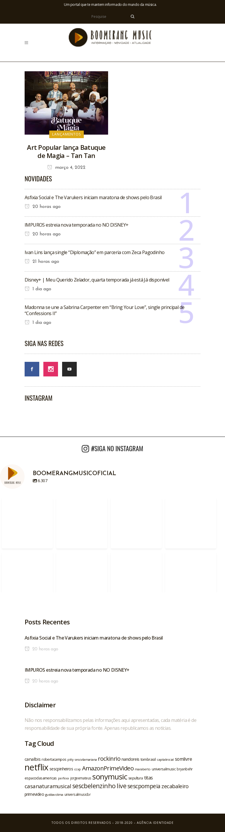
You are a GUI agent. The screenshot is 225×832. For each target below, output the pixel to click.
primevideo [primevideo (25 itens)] (34, 794)
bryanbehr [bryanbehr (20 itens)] (185, 769)
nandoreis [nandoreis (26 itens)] (130, 759)
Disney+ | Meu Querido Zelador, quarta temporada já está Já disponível (97, 280)
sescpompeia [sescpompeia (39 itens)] (143, 786)
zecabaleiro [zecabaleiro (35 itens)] (174, 786)
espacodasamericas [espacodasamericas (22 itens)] (41, 778)
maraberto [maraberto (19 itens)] (143, 769)
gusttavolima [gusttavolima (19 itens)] (54, 794)
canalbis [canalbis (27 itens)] (32, 759)
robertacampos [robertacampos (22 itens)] (54, 759)
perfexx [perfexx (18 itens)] (63, 778)
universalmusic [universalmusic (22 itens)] (164, 769)
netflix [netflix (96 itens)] (36, 767)
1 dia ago (38, 289)
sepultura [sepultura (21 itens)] (135, 778)
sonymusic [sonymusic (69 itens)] (109, 777)
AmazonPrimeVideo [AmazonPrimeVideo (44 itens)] (108, 768)
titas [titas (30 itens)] (148, 777)
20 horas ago (43, 206)
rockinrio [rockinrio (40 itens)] (109, 758)
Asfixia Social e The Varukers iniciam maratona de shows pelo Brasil (93, 197)
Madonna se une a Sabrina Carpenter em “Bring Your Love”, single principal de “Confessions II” (104, 310)
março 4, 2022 (66, 167)
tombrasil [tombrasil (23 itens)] (148, 759)
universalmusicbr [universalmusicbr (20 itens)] (77, 794)
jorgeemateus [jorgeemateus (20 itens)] (80, 778)
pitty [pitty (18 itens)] (70, 760)
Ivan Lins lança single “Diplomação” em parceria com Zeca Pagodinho (94, 252)
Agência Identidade (155, 823)
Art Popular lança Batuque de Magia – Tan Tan (66, 151)
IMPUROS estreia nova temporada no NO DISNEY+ (77, 225)
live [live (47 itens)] (121, 785)
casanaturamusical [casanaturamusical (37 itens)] (48, 786)
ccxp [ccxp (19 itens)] (77, 769)
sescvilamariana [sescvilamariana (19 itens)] (85, 759)
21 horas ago (42, 261)
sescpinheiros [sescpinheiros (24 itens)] (61, 769)
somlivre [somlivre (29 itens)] (183, 759)
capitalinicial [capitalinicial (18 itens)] (165, 760)
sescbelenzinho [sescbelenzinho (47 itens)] (94, 785)
